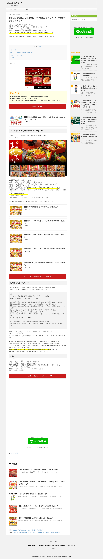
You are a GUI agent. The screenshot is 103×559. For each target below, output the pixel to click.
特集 (27, 9)
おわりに (12, 58)
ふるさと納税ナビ (14, 3)
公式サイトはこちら (38, 106)
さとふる (14, 50)
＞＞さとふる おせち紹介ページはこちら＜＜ (38, 276)
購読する (75, 16)
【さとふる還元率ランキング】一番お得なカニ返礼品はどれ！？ (38, 506)
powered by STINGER (65, 556)
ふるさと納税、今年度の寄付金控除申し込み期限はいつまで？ (89, 136)
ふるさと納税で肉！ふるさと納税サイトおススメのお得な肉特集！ (39, 469)
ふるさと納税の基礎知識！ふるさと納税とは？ (32, 494)
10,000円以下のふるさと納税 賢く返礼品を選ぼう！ (29, 530)
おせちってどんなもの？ (16, 55)
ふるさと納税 (13, 9)
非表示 (39, 46)
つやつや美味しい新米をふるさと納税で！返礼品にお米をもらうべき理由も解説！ (37, 532)
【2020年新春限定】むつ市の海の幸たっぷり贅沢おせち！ (36, 518)
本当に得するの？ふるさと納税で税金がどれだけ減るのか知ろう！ (89, 88)
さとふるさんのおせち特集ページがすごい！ (22, 52)
